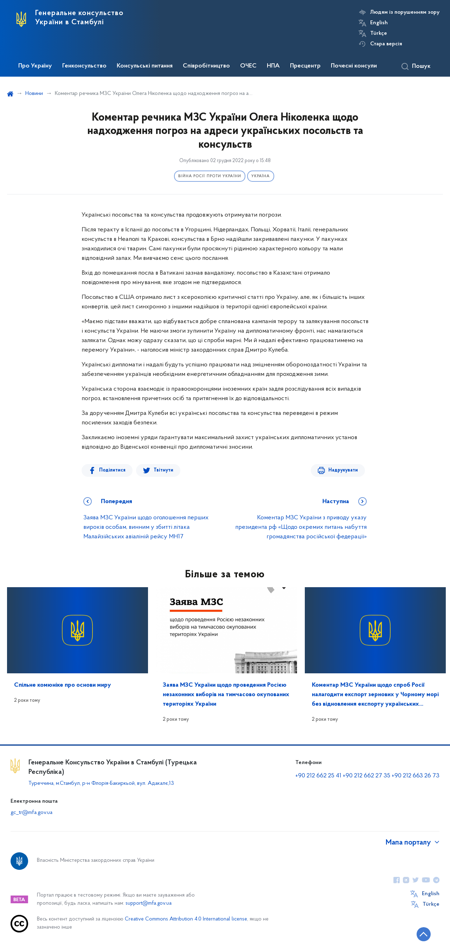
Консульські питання (145, 66)
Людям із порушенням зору (404, 12)
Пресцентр (305, 66)
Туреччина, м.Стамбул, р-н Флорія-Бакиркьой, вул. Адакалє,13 (101, 783)
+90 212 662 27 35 (366, 775)
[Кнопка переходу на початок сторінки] (424, 934)
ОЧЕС (248, 66)
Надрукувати (343, 470)
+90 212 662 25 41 (318, 775)
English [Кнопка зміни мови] (379, 23)
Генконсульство (84, 66)
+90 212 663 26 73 (415, 775)
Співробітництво (206, 66)
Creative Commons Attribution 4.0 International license (186, 919)
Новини (34, 93)
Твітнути (163, 470)
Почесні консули (354, 66)
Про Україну (35, 66)
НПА (273, 66)
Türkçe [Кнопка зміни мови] (378, 33)
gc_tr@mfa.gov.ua (31, 812)
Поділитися (112, 470)
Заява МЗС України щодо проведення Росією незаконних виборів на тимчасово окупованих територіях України (226, 694)
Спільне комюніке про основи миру (62, 685)
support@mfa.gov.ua (149, 903)
